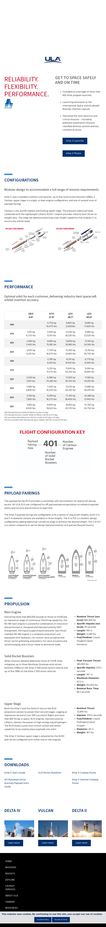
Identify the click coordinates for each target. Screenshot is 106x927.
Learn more (14, 843)
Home (8, 861)
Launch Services (10, 887)
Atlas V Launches (75, 141)
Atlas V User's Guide (14, 773)
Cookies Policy (43, 919)
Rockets (10, 874)
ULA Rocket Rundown (49, 773)
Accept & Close (61, 919)
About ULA (11, 896)
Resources (11, 908)
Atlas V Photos (73, 153)
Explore (10, 880)
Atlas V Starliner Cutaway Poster (85, 781)
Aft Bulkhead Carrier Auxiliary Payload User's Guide (16, 783)
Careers (10, 902)
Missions (10, 867)
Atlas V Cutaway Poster (84, 773)
